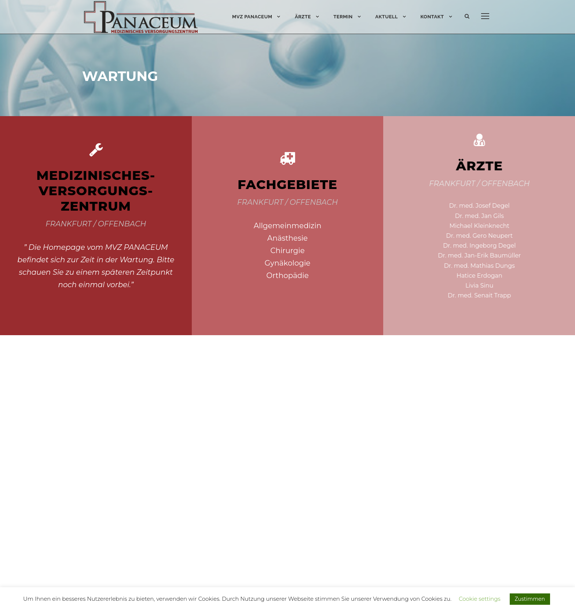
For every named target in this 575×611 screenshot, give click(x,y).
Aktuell (386, 16)
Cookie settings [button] (480, 598)
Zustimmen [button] (530, 599)
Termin (342, 16)
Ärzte (303, 16)
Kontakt (432, 16)
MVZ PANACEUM (252, 16)
